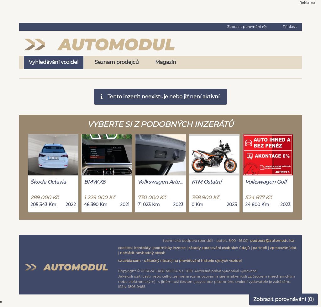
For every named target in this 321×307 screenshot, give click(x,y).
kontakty (142, 248)
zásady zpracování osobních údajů (219, 248)
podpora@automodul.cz (272, 240)
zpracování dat (283, 248)
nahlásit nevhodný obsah (143, 253)
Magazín (165, 62)
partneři (260, 248)
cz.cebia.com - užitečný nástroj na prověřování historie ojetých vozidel (180, 260)
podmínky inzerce (169, 248)
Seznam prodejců (117, 62)
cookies (124, 248)
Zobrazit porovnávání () (283, 299)
